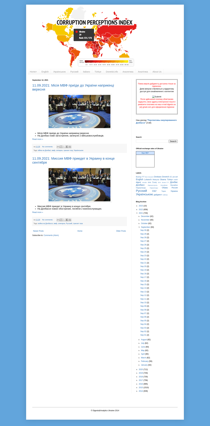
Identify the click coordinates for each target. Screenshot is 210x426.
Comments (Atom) (51, 235)
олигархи (61, 223)
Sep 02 (143, 331)
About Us (157, 71)
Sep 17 (143, 277)
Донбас (174, 182)
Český (154, 182)
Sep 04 (143, 324)
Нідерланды (154, 188)
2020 (141, 369)
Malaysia (155, 179)
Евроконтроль (153, 185)
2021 (141, 213)
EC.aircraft (174, 177)
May (143, 350)
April (143, 354)
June (143, 347)
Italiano (86, 71)
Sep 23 (143, 255)
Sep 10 (143, 302)
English (45, 71)
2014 (141, 391)
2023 (141, 206)
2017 (141, 380)
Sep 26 (143, 245)
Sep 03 (143, 328)
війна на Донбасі (44, 150)
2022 (141, 209)
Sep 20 (143, 266)
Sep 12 (143, 295)
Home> (33, 71)
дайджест (158, 195)
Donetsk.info (112, 71)
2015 (141, 387)
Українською (59, 71)
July (143, 343)
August (144, 340)
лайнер (165, 195)
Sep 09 (143, 306)
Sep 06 (143, 317)
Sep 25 (143, 248)
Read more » (37, 139)
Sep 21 (143, 263)
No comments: (48, 147)
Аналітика (143, 71)
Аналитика (128, 71)
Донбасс (140, 185)
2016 (141, 384)
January (144, 365)
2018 (141, 377)
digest (138, 182)
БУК (159, 182)
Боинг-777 (165, 182)
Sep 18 (143, 274)
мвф (53, 150)
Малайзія (174, 185)
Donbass (157, 177)
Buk (146, 177)
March (144, 358)
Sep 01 (143, 335)
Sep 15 (143, 284)
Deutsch (151, 177)
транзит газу (68, 150)
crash (176, 179)
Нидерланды (141, 188)
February (145, 361)
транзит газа (78, 223)
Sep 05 (143, 321)
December (145, 216)
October (144, 223)
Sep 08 (143, 310)
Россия (175, 188)
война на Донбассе (45, 223)
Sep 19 (143, 270)
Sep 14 (143, 288)
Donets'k (165, 177)
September (146, 227)
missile (144, 182)
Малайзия (164, 185)
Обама (165, 188)
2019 (141, 373)
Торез (163, 191)
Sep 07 (143, 313)
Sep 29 (143, 234)
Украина (174, 191)
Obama (163, 179)
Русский (74, 71)
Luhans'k (148, 179)
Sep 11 (143, 299)
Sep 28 (143, 237)
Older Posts (121, 231)
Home (79, 231)
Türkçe (98, 71)
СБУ (154, 191)
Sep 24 (143, 252)
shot (149, 182)
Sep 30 (143, 230)
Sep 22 (143, 259)
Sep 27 (143, 241)
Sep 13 (143, 292)
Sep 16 (143, 281)
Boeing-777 (140, 177)
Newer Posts (38, 231)
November (145, 220)
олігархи (59, 150)
